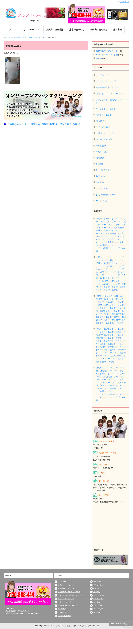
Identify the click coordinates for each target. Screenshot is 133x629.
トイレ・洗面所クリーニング (68, 605)
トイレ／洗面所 (103, 127)
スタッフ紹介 (102, 188)
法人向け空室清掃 (54, 29)
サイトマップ (102, 201)
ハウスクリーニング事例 (107, 55)
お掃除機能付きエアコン (107, 87)
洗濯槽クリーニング (105, 133)
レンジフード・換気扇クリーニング (111, 101)
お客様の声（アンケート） (108, 51)
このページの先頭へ (122, 624)
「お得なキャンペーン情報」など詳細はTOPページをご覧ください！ (44, 124)
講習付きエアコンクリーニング (110, 93)
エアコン (11, 29)
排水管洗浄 (101, 145)
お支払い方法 (102, 176)
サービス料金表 (103, 170)
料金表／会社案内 (98, 29)
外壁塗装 (100, 164)
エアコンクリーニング (106, 81)
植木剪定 (100, 158)
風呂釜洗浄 (101, 121)
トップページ (102, 75)
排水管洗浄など (76, 29)
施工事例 (117, 29)
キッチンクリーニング (106, 109)
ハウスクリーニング (30, 29)
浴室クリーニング (104, 115)
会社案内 (100, 182)
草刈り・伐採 (102, 151)
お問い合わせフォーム (106, 194)
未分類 (99, 58)
